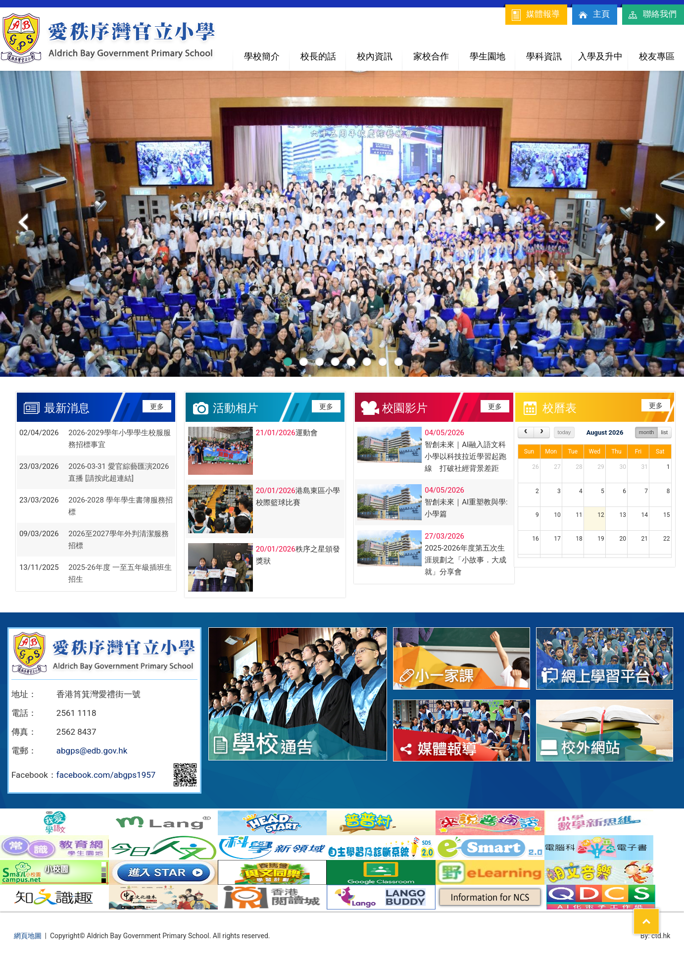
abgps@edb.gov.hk (91, 751)
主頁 (593, 15)
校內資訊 (379, 52)
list (664, 432)
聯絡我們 (652, 15)
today (564, 432)
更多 (157, 406)
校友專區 (657, 56)
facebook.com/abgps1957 (106, 775)
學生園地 (492, 52)
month (646, 432)
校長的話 (318, 56)
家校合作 (435, 52)
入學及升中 (603, 52)
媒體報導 (535, 15)
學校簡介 (266, 52)
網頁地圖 (28, 936)
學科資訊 (548, 52)
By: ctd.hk (655, 936)
